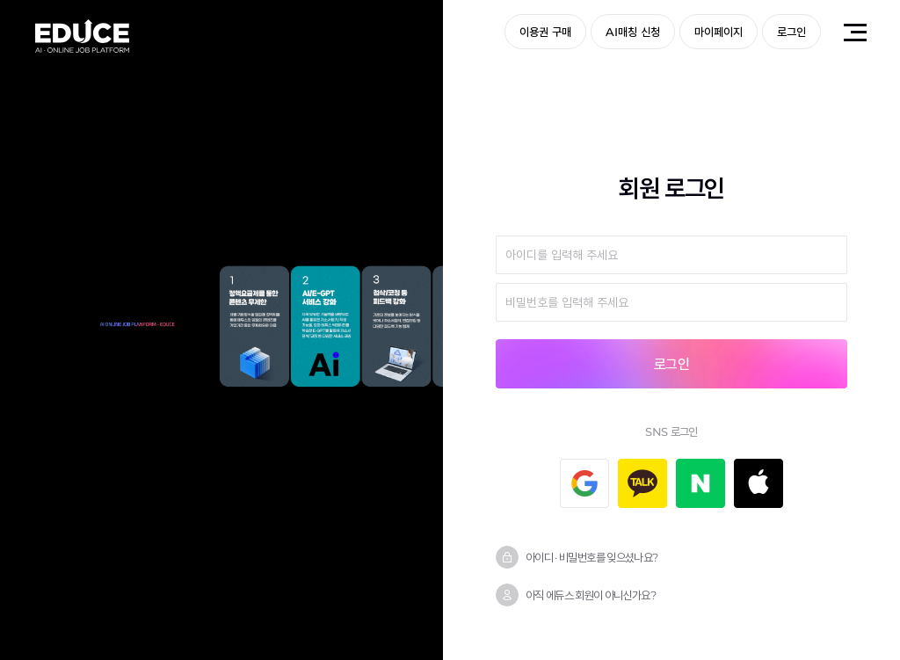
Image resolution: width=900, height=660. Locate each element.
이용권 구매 (545, 32)
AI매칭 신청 (633, 32)
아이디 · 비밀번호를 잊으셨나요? (591, 557)
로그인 (791, 32)
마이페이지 (718, 32)
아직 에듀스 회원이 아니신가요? (591, 595)
